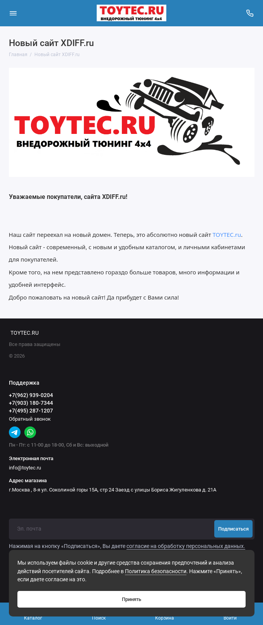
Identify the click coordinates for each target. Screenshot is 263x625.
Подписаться (233, 529)
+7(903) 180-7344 (31, 403)
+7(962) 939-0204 (31, 395)
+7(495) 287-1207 (31, 411)
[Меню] (13, 13)
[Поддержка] (250, 13)
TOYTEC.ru (227, 234)
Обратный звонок (30, 419)
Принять (131, 599)
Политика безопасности (155, 571)
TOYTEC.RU (24, 333)
